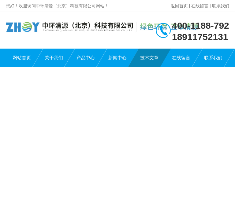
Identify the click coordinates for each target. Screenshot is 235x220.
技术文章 (149, 57)
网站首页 (22, 57)
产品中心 (85, 57)
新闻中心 (117, 57)
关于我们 (54, 57)
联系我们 (220, 5)
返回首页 (179, 5)
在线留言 (199, 5)
